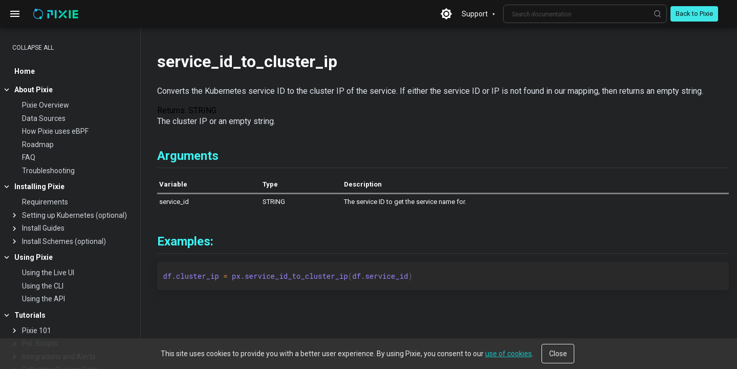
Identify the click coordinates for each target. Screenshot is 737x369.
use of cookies (508, 354)
